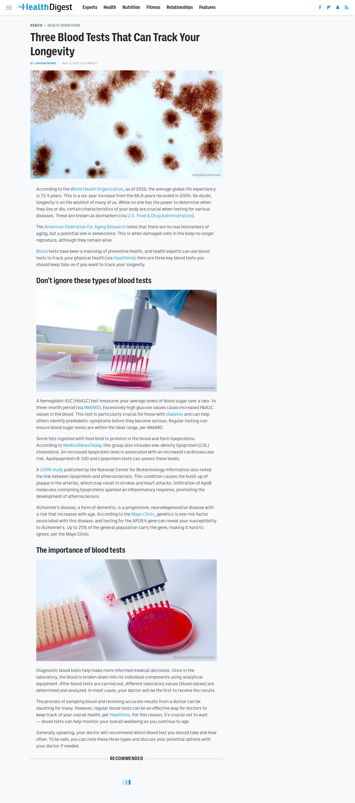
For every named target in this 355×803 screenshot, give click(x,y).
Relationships (180, 7)
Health (110, 7)
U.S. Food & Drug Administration (159, 215)
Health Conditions (64, 25)
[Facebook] (320, 8)
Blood (42, 251)
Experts (90, 7)
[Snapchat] (337, 8)
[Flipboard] (328, 8)
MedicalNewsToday (82, 445)
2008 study (51, 469)
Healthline (124, 257)
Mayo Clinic (143, 514)
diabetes (174, 414)
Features (207, 7)
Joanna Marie (45, 63)
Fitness (153, 7)
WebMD (91, 407)
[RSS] (346, 8)
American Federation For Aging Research (84, 226)
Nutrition (131, 7)
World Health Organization (96, 189)
